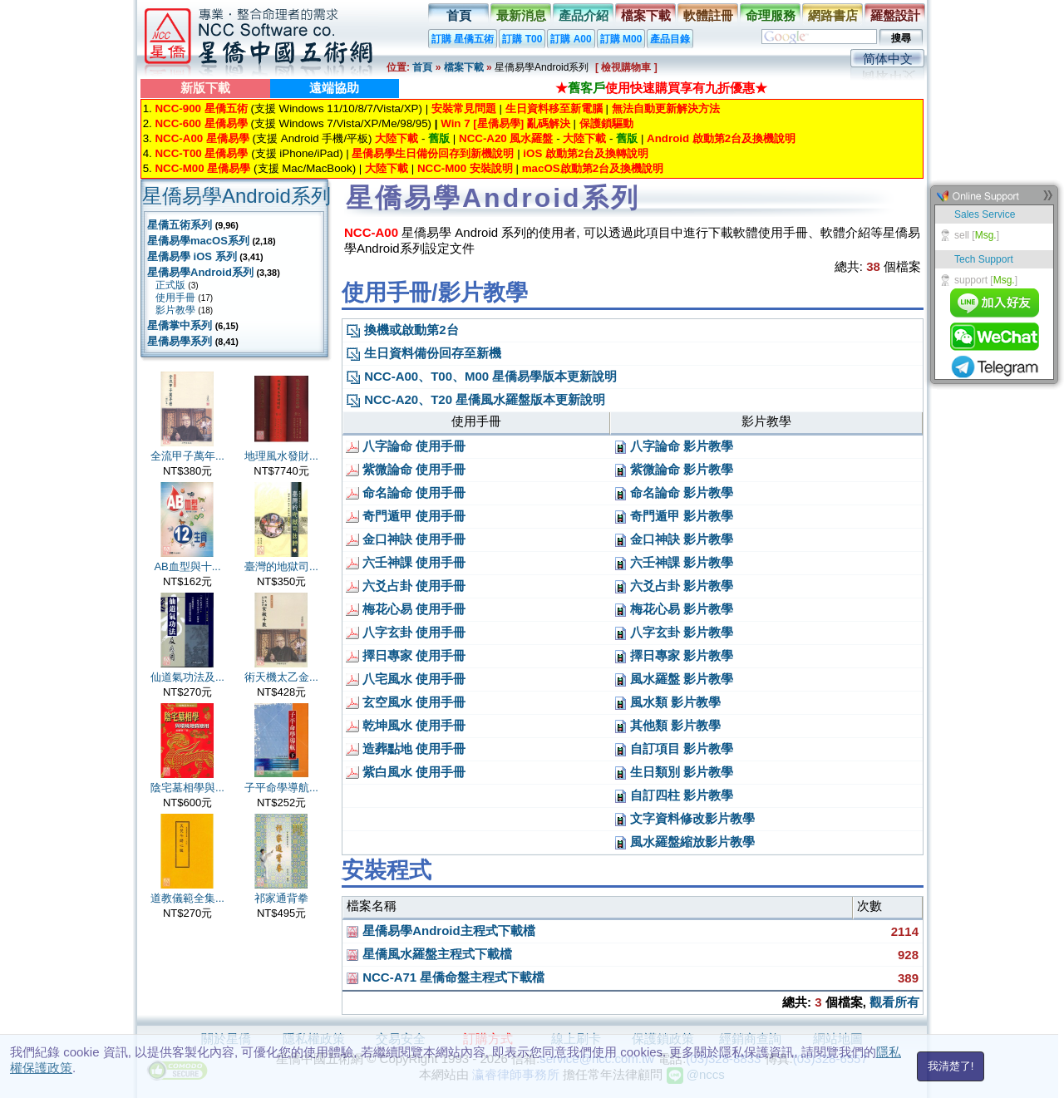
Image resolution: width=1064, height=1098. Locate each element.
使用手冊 (175, 297)
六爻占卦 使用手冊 (406, 586)
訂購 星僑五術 (462, 39)
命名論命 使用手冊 (406, 492)
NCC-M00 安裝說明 (465, 168)
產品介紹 (583, 15)
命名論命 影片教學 (673, 492)
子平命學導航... (281, 787)
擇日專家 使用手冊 (406, 655)
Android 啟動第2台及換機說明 (721, 138)
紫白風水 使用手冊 (406, 772)
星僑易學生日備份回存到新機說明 (433, 153)
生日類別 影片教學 (673, 772)
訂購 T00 (522, 39)
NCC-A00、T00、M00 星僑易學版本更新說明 (481, 376)
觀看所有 (894, 1002)
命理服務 (771, 15)
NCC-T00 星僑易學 (201, 153)
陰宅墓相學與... (187, 787)
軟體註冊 (708, 15)
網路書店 (833, 15)
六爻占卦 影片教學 (673, 586)
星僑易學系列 (179, 341)
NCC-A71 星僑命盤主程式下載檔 (445, 977)
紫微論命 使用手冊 (406, 469)
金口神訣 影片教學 (673, 539)
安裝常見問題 (463, 108)
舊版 (439, 138)
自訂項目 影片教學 (673, 748)
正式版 (170, 285)
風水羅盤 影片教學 (673, 679)
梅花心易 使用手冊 (406, 609)
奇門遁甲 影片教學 (673, 516)
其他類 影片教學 (667, 725)
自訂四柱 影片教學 (673, 795)
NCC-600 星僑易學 (201, 123)
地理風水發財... (281, 456)
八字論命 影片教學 (673, 446)
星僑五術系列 (179, 225)
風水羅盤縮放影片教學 (684, 842)
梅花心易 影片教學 (673, 609)
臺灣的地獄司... (281, 566)
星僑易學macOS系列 (198, 240)
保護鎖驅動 (606, 123)
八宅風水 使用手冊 (406, 679)
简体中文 (888, 59)
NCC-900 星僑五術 (201, 108)
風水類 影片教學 (667, 702)
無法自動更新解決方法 (666, 108)
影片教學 (175, 310)
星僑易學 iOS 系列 (192, 256)
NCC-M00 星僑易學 (202, 168)
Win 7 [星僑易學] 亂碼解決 (505, 123)
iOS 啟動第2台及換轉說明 (585, 153)
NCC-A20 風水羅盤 (506, 138)
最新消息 (521, 15)
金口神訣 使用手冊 (406, 539)
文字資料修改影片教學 (684, 818)
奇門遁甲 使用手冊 (406, 516)
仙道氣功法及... (187, 677)
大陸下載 (396, 138)
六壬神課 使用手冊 (406, 562)
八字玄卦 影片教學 (673, 632)
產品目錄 (670, 39)
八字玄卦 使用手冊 (406, 632)
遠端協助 (334, 88)
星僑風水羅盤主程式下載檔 (429, 954)
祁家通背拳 (281, 898)
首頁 (458, 15)
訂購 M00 (621, 39)
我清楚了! (951, 1066)
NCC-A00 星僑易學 (202, 138)
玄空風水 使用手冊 (406, 702)
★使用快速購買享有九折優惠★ (661, 88)
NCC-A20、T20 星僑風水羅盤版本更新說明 (475, 399)
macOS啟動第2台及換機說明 (592, 168)
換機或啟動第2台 (402, 330)
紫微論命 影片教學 (673, 469)
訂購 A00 (570, 39)
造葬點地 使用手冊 (406, 748)
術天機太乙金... (281, 677)
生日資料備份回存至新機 (423, 353)
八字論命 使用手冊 (406, 446)
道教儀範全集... (187, 898)
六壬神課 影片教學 (673, 562)
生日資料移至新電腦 (554, 108)
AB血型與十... (187, 566)
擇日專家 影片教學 (673, 655)
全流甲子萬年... (187, 456)
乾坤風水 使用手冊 (406, 725)
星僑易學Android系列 (200, 272)
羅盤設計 (895, 15)
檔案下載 (646, 15)
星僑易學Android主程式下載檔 (440, 930)
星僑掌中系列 (179, 325)
